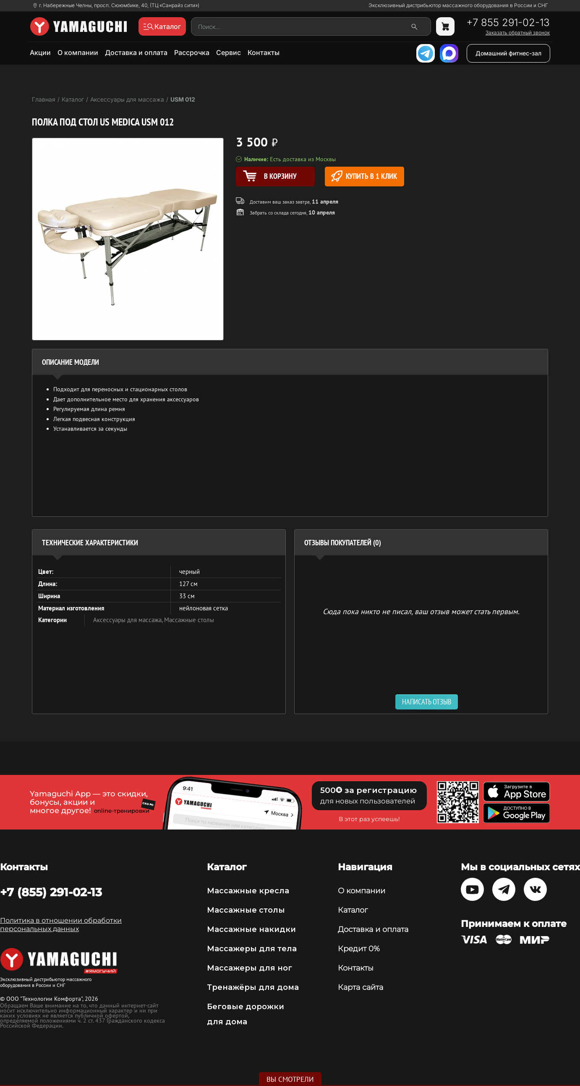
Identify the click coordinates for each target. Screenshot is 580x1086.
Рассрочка (191, 52)
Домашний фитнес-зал (508, 53)
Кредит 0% (359, 948)
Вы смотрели (290, 1079)
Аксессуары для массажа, (128, 620)
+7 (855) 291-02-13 (51, 892)
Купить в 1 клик (364, 176)
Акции (40, 52)
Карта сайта (360, 987)
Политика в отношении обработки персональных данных (61, 924)
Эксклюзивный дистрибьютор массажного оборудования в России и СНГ (458, 5)
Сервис (228, 52)
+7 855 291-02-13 (508, 22)
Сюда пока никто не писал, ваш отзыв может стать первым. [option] (421, 611)
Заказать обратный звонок (518, 33)
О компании (77, 52)
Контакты (264, 52)
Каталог (353, 910)
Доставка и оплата (136, 52)
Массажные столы (189, 620)
